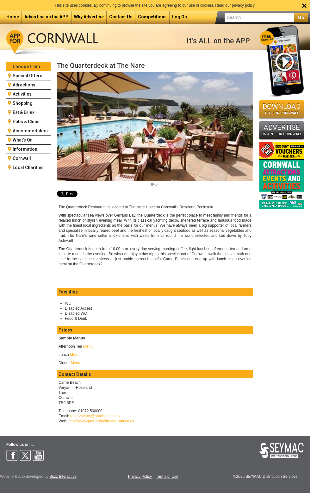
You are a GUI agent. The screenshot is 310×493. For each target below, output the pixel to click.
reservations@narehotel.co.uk (95, 416)
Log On (179, 16)
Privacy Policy (140, 477)
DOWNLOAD (281, 109)
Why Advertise (89, 16)
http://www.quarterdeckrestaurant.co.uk (101, 421)
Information (25, 149)
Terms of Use (167, 477)
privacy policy (243, 5)
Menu (88, 346)
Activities (22, 94)
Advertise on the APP (46, 16)
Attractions (24, 84)
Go (301, 17)
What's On (23, 139)
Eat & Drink (23, 112)
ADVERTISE (281, 129)
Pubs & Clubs (26, 121)
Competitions (152, 16)
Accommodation (30, 130)
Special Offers (27, 75)
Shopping (23, 103)
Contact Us (121, 16)
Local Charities (28, 167)
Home (12, 16)
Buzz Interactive (63, 476)
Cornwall (22, 158)
